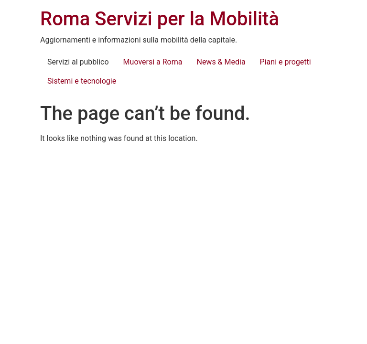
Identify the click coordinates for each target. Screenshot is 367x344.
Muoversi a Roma (153, 61)
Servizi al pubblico (78, 61)
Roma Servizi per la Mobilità (159, 19)
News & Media (220, 61)
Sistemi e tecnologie (81, 81)
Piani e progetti (285, 61)
